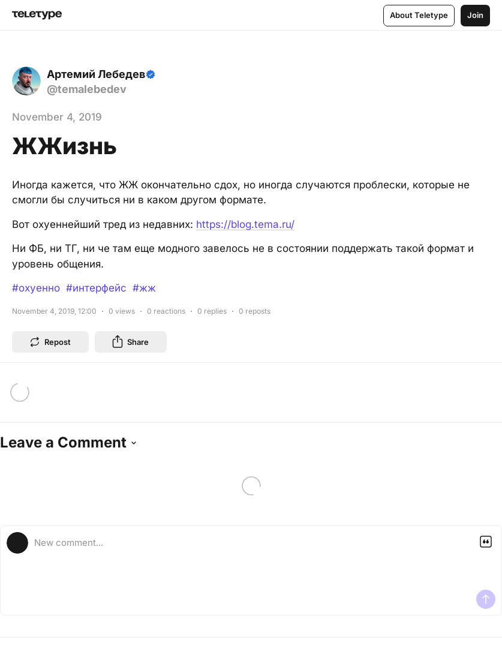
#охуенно (36, 288)
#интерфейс (96, 288)
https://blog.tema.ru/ (245, 224)
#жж (144, 288)
